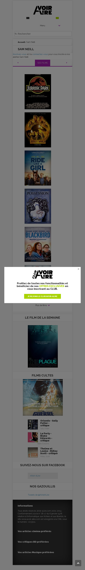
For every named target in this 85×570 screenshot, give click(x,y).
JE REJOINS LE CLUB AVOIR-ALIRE (42, 296)
